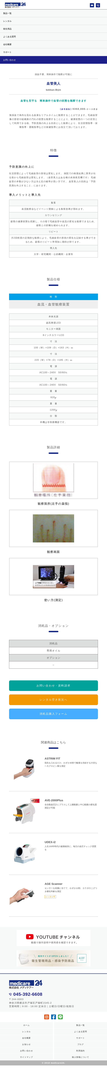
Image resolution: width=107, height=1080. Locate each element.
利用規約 (80, 1055)
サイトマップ (26, 1062)
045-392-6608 (27, 998)
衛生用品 (7, 29)
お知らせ (26, 1049)
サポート (7, 52)
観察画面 (53, 533)
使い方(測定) (53, 583)
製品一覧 (7, 13)
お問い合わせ (9, 60)
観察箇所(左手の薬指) (53, 484)
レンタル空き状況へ (53, 704)
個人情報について (80, 1062)
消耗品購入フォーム (53, 718)
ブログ (80, 1049)
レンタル (7, 21)
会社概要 (7, 44)
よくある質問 (9, 36)
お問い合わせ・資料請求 (53, 690)
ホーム (26, 1030)
